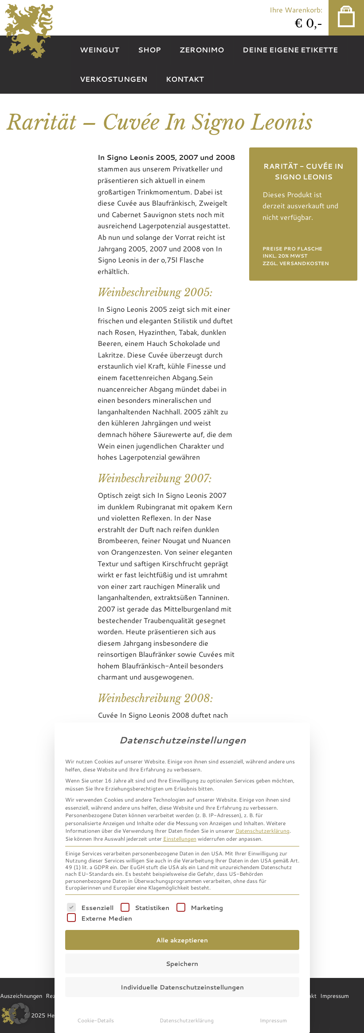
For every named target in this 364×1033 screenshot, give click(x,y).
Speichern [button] (182, 963)
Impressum (273, 1020)
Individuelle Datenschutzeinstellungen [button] (182, 987)
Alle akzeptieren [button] (182, 940)
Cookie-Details (95, 1020)
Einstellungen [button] (179, 838)
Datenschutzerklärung (262, 830)
